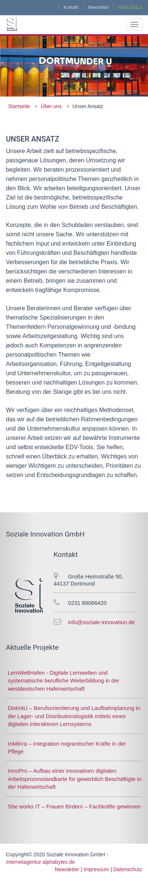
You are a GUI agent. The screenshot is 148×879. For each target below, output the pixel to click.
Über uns (51, 106)
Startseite (19, 106)
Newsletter (98, 7)
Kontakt (71, 7)
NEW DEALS (130, 7)
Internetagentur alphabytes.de (40, 862)
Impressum (96, 869)
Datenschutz (127, 869)
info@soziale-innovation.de (101, 622)
